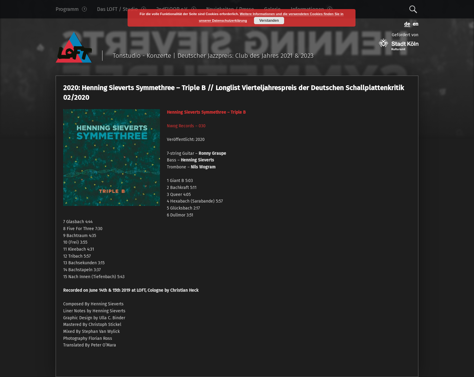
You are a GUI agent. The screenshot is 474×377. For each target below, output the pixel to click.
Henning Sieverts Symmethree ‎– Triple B (206, 112)
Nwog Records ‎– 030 (186, 125)
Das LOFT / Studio (121, 9)
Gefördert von (398, 41)
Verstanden (269, 20)
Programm (71, 9)
